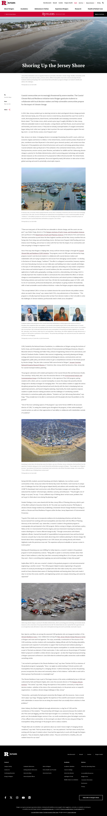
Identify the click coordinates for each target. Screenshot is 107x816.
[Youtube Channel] (23, 798)
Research (78, 9)
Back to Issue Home (10, 14)
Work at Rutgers (47, 766)
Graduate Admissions (29, 766)
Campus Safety (8, 766)
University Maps (28, 773)
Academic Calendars (69, 766)
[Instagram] (17, 797)
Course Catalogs (68, 769)
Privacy (83, 786)
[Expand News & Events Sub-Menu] (90, 3)
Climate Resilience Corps (29, 637)
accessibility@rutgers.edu (47, 809)
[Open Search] (103, 3)
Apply (75, 3)
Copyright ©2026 (35, 812)
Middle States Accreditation (71, 780)
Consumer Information (86, 780)
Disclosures (84, 783)
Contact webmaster (71, 812)
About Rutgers (9, 9)
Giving (98, 3)
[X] (11, 797)
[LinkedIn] (29, 797)
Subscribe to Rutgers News (91, 797)
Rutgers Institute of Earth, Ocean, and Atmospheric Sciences (65, 232)
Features (53, 60)
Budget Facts (84, 776)
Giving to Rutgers (8, 776)
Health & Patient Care (95, 9)
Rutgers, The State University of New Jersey (48, 812)
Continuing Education (9, 773)
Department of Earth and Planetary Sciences (49, 235)
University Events (47, 773)
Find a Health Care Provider (49, 769)
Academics (24, 9)
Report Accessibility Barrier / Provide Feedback (71, 809)
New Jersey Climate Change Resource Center (71, 637)
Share (7, 109)
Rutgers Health (69, 3)
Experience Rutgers (61, 9)
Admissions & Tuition (42, 9)
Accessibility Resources (87, 773)
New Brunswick (47, 3)
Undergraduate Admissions (30, 769)
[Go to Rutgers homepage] (8, 3)
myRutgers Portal (68, 776)
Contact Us (7, 769)
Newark (55, 3)
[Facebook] (5, 797)
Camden (61, 3)
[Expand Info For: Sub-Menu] (82, 3)
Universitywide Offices (29, 776)
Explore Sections (100, 14)
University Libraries (69, 773)
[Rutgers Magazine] (53, 15)
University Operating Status (88, 766)
